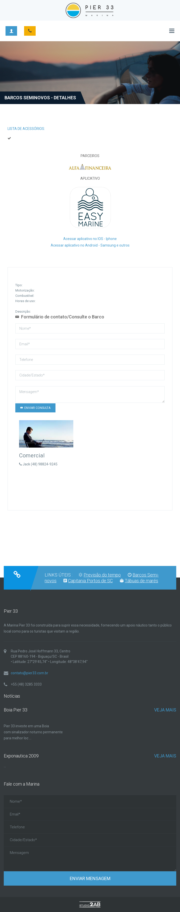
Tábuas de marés (141, 580)
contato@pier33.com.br (29, 673)
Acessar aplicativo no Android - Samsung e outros (90, 245)
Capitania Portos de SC (90, 580)
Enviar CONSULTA (35, 408)
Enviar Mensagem (90, 878)
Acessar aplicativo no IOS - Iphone (90, 239)
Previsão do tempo (102, 575)
